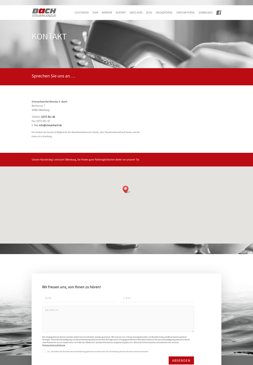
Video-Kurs (136, 12)
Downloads (206, 12)
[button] (127, 189)
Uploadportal (164, 12)
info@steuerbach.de (50, 125)
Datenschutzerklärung (53, 345)
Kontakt (121, 12)
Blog (149, 12)
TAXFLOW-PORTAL (185, 12)
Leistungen (82, 12)
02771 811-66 (48, 116)
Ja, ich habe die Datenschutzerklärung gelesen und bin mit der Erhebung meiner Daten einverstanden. (98, 352)
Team (95, 12)
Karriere (107, 12)
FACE (218, 12)
